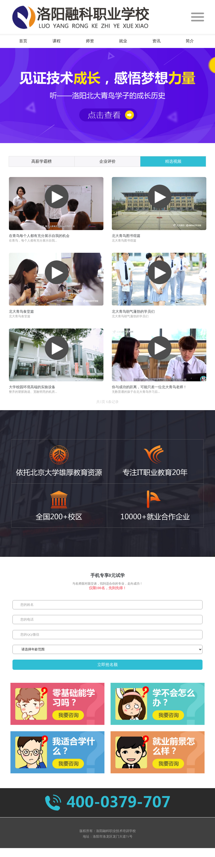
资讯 (156, 41)
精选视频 (173, 161)
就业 (123, 41)
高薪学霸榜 (41, 161)
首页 (23, 41)
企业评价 (107, 161)
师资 (90, 41)
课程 (56, 41)
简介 (190, 41)
